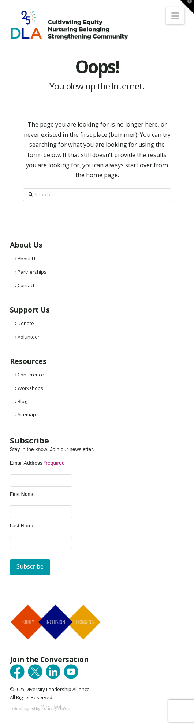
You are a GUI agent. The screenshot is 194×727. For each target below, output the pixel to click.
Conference (29, 374)
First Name (22, 494)
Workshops (29, 388)
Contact (24, 285)
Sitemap (25, 414)
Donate (24, 323)
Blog (20, 401)
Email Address (37, 463)
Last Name (22, 526)
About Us (26, 258)
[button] (175, 15)
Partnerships (30, 271)
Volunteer (27, 336)
